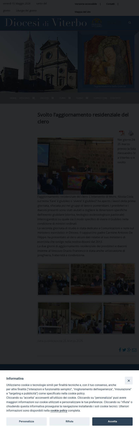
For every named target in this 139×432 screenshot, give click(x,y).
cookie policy (58, 410)
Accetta (112, 421)
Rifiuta (69, 421)
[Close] (129, 380)
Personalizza (26, 421)
